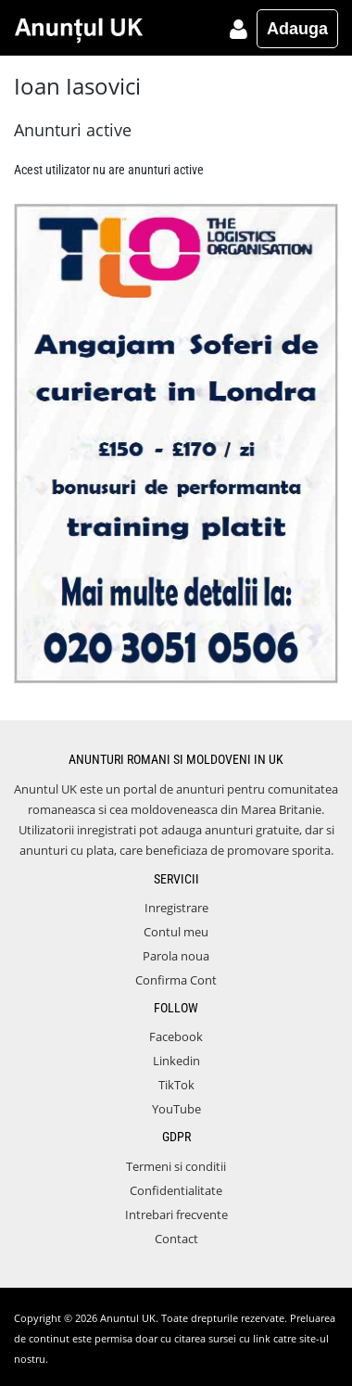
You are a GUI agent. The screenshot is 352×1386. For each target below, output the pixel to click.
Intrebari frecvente (176, 1214)
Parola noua (176, 955)
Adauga (297, 28)
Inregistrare (176, 907)
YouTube (176, 1108)
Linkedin (176, 1060)
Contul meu (176, 931)
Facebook (176, 1036)
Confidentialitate (176, 1190)
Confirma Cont (176, 980)
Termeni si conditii (176, 1166)
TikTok (176, 1084)
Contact (176, 1238)
